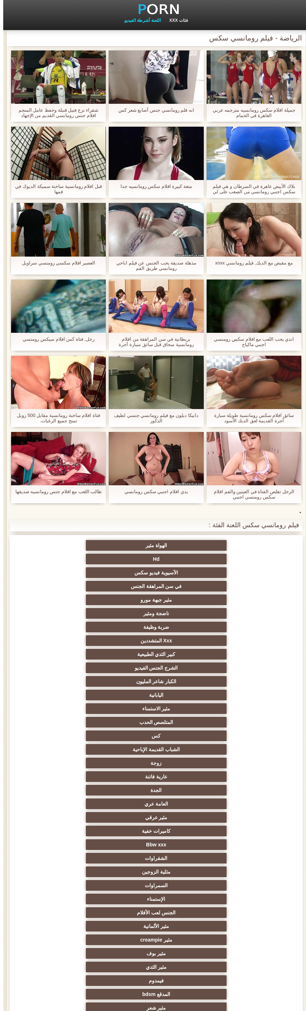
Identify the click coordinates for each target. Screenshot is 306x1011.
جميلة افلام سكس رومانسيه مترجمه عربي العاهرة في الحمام (250, 112)
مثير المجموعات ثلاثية (48, 681)
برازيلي (118, 926)
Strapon (187, 817)
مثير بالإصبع (258, 708)
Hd (188, 545)
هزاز (118, 872)
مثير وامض (47, 668)
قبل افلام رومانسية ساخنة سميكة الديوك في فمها (55, 189)
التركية (188, 872)
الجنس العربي (48, 736)
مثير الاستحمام (48, 885)
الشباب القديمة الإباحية (47, 586)
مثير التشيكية (47, 844)
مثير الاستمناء (258, 586)
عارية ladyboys (48, 899)
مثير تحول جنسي (48, 763)
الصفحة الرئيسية (32, 1001)
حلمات (48, 817)
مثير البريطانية (118, 736)
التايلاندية (118, 790)
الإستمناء (118, 627)
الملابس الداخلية (118, 763)
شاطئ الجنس (258, 790)
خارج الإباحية (48, 749)
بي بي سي (188, 776)
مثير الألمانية (258, 640)
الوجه (48, 654)
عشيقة (118, 858)
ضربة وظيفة (118, 559)
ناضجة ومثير (188, 559)
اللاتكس (48, 926)
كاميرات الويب (258, 695)
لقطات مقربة (118, 695)
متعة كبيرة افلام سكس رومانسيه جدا (153, 186)
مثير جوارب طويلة (188, 926)
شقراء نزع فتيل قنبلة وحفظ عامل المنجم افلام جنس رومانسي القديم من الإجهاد (55, 112)
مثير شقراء (118, 708)
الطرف (188, 804)
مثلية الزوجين (258, 627)
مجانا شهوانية (118, 722)
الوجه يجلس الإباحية (48, 912)
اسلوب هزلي (47, 831)
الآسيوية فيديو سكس (118, 545)
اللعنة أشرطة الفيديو (139, 20)
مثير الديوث (188, 681)
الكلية (118, 804)
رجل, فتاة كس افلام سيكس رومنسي (55, 339)
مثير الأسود (187, 899)
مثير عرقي (258, 613)
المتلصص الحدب (188, 586)
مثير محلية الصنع (258, 926)
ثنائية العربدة (258, 804)
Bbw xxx (118, 613)
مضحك (188, 844)
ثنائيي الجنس (258, 885)
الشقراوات (48, 613)
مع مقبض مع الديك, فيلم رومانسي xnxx (251, 263)
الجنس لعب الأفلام (48, 627)
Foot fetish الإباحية (118, 749)
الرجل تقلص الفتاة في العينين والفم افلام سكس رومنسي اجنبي (251, 494)
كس (118, 586)
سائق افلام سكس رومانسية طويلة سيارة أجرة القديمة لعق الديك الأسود (251, 418)
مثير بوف (118, 640)
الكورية (47, 872)
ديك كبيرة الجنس (188, 722)
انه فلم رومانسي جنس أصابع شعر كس (153, 110)
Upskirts (48, 708)
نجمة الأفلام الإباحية (258, 668)
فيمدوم (258, 654)
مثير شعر (118, 654)
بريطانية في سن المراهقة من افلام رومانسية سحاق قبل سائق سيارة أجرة (152, 341)
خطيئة (258, 831)
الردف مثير (118, 831)
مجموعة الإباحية (118, 668)
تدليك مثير (257, 763)
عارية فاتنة (188, 600)
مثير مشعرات (48, 804)
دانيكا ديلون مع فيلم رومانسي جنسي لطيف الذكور (153, 418)
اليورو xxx (258, 776)
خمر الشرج (188, 695)
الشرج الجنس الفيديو (188, 572)
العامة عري (48, 600)
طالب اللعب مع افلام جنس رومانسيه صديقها (55, 491)
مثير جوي (258, 899)
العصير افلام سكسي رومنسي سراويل (55, 263)
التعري (188, 831)
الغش (258, 817)
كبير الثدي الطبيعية (258, 572)
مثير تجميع (258, 844)
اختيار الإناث (188, 790)
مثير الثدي (48, 640)
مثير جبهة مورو (258, 559)
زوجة (257, 600)
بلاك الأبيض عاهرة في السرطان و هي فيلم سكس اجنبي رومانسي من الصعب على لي (250, 189)
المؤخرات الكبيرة (188, 763)
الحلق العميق (48, 858)
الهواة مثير (258, 545)
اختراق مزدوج (258, 912)
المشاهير (188, 668)
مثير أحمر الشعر (118, 776)
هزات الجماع (258, 736)
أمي (258, 722)
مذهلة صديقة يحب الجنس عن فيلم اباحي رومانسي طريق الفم (153, 265)
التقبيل (118, 885)
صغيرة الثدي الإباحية (118, 817)
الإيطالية (118, 899)
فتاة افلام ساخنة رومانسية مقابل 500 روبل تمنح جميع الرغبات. (55, 418)
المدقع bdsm (188, 654)
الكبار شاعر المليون (118, 572)
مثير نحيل (118, 844)
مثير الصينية (258, 872)
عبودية (258, 940)
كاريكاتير (118, 940)
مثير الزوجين (258, 858)
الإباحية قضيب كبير (188, 912)
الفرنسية (188, 708)
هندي (48, 695)
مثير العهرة (258, 749)
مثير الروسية (48, 776)
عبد (187, 858)
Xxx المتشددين (48, 559)
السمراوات (188, 627)
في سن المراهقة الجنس (48, 545)
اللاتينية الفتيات (48, 722)
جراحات (187, 749)
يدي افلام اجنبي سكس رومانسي (152, 491)
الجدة (118, 600)
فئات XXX (175, 20)
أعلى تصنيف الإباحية (48, 940)
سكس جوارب (258, 681)
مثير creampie (188, 640)
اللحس (118, 912)
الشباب (48, 790)
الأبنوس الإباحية (118, 681)
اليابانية (48, 572)
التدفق (188, 736)
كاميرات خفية (188, 613)
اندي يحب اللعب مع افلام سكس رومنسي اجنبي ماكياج (251, 341)
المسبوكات (188, 885)
